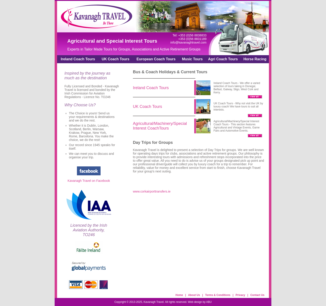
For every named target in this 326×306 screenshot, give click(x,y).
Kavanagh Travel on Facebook (89, 180)
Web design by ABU (200, 302)
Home (179, 295)
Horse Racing (254, 59)
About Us (194, 295)
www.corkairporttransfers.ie (152, 191)
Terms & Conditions (217, 295)
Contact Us (257, 295)
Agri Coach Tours (223, 59)
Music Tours (192, 59)
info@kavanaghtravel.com (188, 42)
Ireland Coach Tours (78, 59)
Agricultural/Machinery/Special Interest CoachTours (160, 125)
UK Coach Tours (115, 59)
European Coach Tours (155, 59)
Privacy (240, 295)
